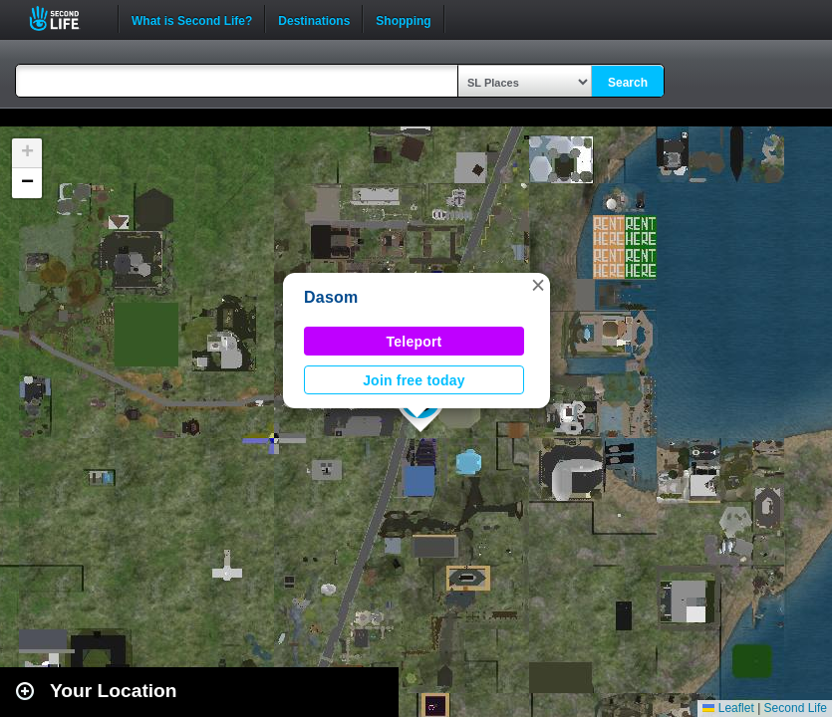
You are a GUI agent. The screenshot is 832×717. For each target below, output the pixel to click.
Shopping (403, 19)
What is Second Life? (192, 19)
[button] (538, 285)
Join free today (414, 380)
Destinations (314, 19)
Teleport (414, 342)
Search (628, 83)
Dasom (331, 297)
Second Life (65, 18)
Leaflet (727, 708)
